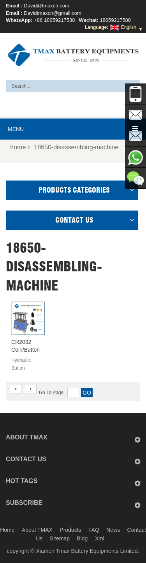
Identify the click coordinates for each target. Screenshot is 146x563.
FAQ (93, 530)
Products (70, 530)
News (113, 530)
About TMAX (37, 530)
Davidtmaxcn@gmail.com (52, 13)
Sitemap (60, 538)
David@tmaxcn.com (46, 6)
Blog (82, 538)
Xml (99, 538)
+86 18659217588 (54, 20)
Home (19, 147)
